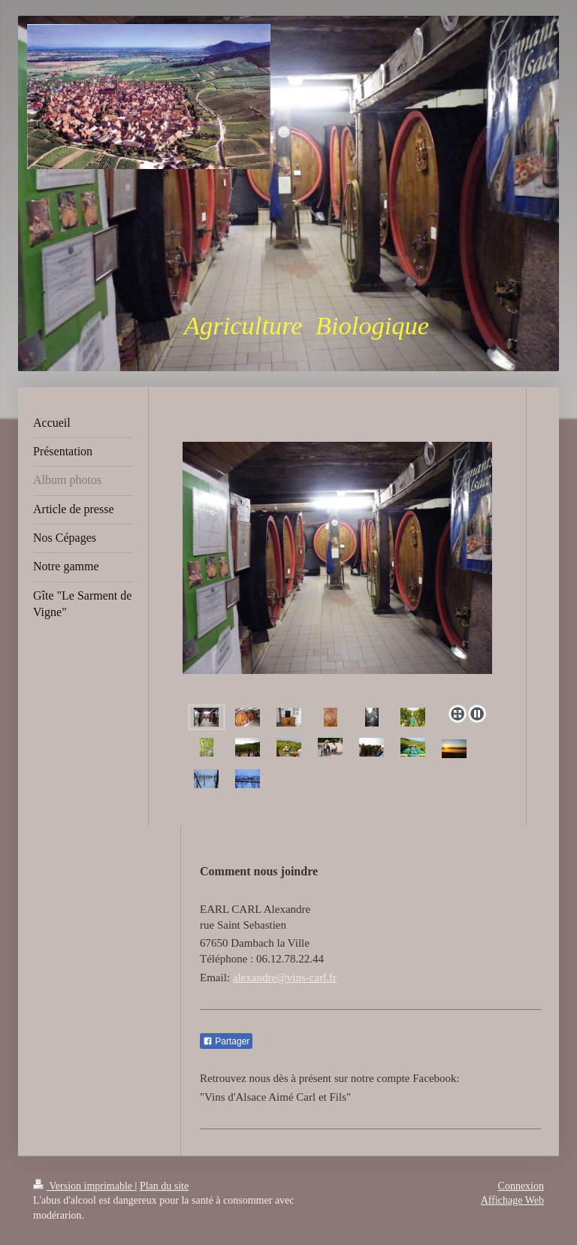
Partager (226, 1041)
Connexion (521, 1186)
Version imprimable (84, 1186)
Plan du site (164, 1186)
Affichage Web (512, 1200)
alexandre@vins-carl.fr (285, 978)
